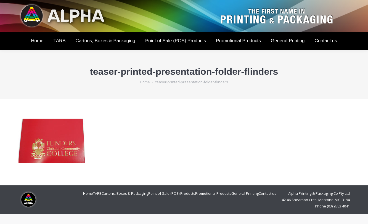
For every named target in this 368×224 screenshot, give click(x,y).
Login (295, 5)
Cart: (330, 5)
